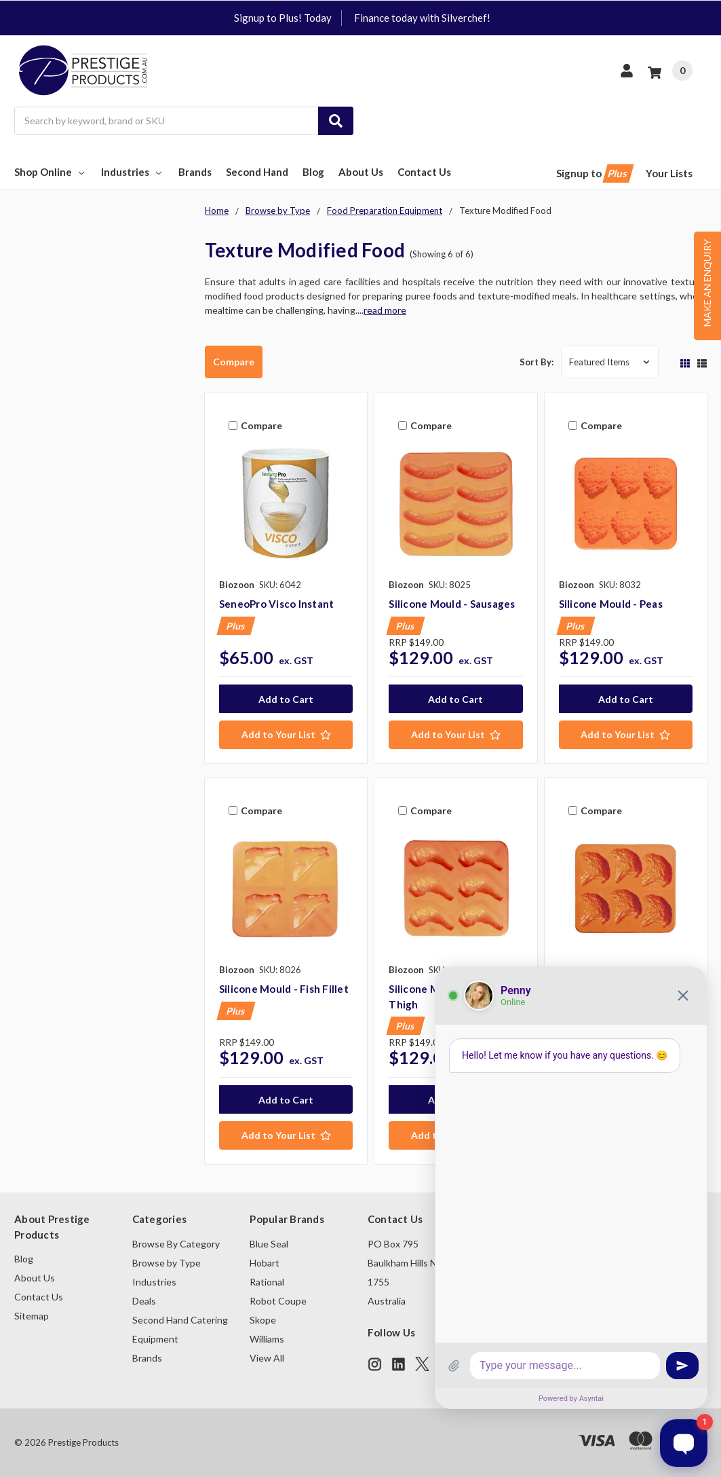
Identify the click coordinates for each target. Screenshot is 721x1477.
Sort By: (536, 362)
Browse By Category (176, 1244)
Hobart (264, 1263)
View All (267, 1358)
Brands (195, 172)
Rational (267, 1282)
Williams (267, 1339)
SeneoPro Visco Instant (276, 604)
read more (385, 310)
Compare (233, 361)
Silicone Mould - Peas (611, 604)
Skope (263, 1320)
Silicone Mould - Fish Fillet (284, 989)
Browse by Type (166, 1263)
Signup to (593, 173)
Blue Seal (269, 1244)
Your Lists (669, 173)
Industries (132, 172)
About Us (360, 172)
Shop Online (50, 172)
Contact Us (424, 172)
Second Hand (257, 172)
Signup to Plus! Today (283, 18)
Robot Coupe (278, 1301)
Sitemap (31, 1315)
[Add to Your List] (286, 735)
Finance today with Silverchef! (422, 18)
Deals (144, 1301)
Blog (313, 172)
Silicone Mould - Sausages (452, 604)
